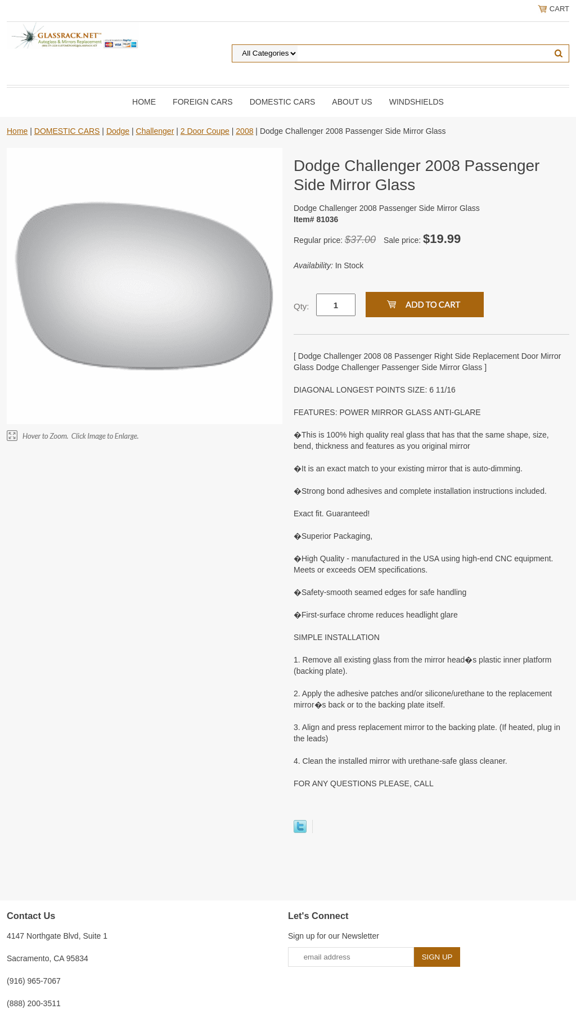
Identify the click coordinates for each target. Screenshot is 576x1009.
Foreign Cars (203, 101)
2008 (244, 131)
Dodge (117, 131)
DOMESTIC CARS (283, 101)
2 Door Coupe (205, 131)
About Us (352, 101)
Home (144, 101)
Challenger (155, 131)
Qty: (301, 306)
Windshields (416, 101)
